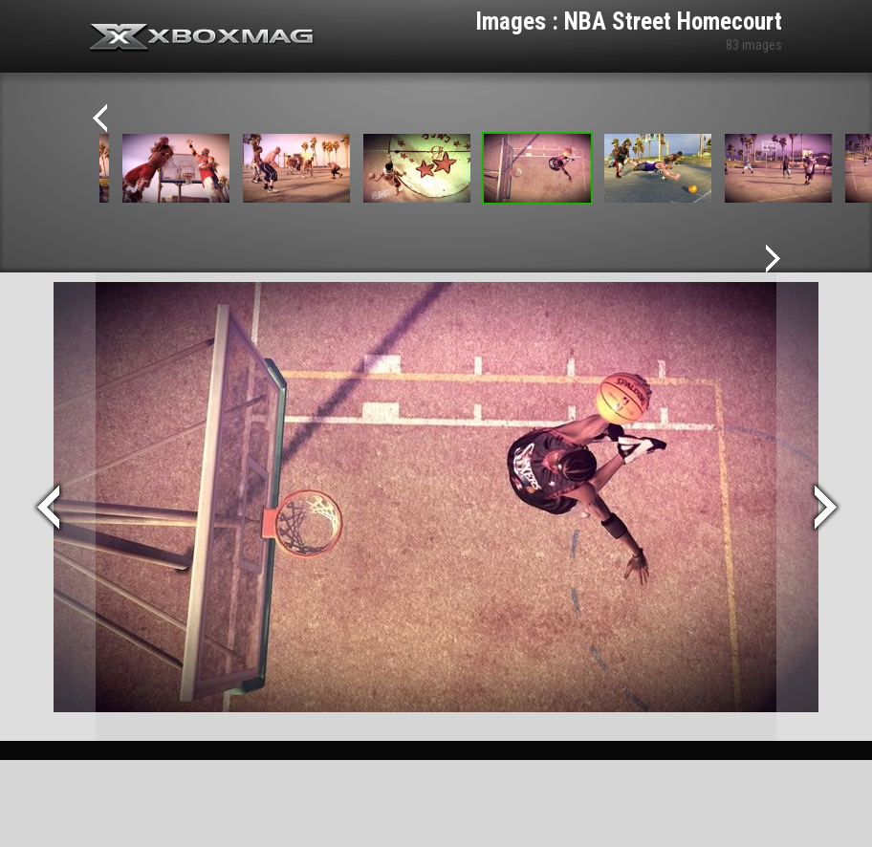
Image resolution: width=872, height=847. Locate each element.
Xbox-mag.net (202, 38)
